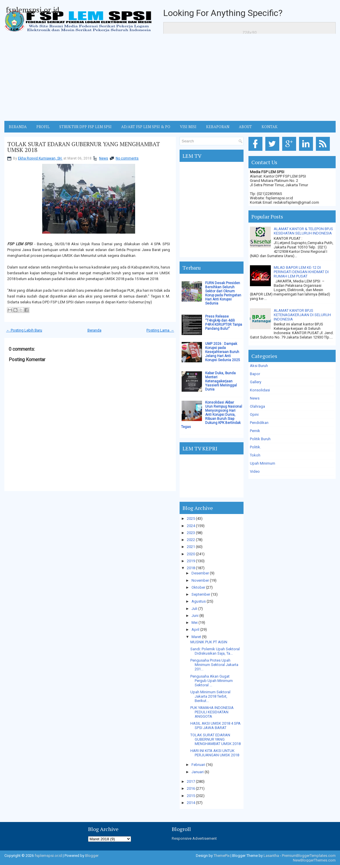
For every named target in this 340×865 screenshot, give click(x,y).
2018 (191, 568)
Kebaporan (217, 126)
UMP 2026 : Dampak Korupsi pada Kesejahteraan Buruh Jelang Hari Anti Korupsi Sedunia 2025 (222, 352)
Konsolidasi (260, 390)
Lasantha (271, 855)
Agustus (199, 601)
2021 (191, 547)
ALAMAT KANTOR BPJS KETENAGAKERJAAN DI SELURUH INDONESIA (302, 314)
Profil (43, 126)
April (195, 629)
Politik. (255, 447)
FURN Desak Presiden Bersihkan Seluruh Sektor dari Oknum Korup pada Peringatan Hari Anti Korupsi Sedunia (223, 293)
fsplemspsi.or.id (32, 10)
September (201, 594)
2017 (191, 781)
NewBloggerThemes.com (314, 860)
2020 (191, 554)
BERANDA (18, 126)
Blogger (92, 855)
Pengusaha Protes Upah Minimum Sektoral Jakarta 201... (214, 664)
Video (255, 471)
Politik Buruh (260, 439)
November (200, 580)
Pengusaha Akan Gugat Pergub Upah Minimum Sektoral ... (211, 680)
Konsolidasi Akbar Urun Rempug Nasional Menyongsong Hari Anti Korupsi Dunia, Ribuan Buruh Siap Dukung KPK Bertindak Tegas (211, 414)
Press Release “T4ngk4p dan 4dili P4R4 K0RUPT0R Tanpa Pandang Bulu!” (223, 322)
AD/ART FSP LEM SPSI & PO (145, 126)
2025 (191, 518)
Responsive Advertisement (194, 838)
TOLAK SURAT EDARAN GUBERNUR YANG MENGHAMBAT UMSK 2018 (83, 147)
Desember (200, 573)
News (103, 158)
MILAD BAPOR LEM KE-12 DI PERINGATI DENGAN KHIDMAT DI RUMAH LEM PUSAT (301, 271)
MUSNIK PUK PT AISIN (208, 642)
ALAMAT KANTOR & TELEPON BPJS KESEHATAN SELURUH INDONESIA (303, 231)
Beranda (94, 330)
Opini (254, 414)
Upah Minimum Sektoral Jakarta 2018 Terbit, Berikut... (210, 696)
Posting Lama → (160, 330)
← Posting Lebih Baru (24, 330)
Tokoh (255, 455)
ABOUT (245, 126)
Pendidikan (259, 422)
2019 (191, 561)
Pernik (255, 431)
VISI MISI (188, 126)
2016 (191, 788)
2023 (191, 533)
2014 (191, 802)
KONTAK (270, 126)
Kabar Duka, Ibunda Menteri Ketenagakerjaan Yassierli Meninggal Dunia (221, 381)
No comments (127, 158)
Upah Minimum (262, 463)
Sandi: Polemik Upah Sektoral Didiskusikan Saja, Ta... (215, 651)
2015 (191, 796)
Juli (194, 608)
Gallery (255, 382)
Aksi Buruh (259, 365)
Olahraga (257, 406)
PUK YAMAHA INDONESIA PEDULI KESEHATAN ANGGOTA (212, 712)
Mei (195, 622)
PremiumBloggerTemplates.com (309, 855)
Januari (198, 772)
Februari (198, 764)
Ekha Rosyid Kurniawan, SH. (40, 158)
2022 (191, 540)
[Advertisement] (170, 77)
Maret (196, 637)
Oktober (198, 587)
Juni (195, 615)
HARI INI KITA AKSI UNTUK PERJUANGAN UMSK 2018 (214, 752)
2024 (191, 526)
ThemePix (222, 855)
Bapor (255, 374)
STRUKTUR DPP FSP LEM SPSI (85, 126)
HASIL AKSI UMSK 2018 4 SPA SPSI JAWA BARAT (215, 725)
